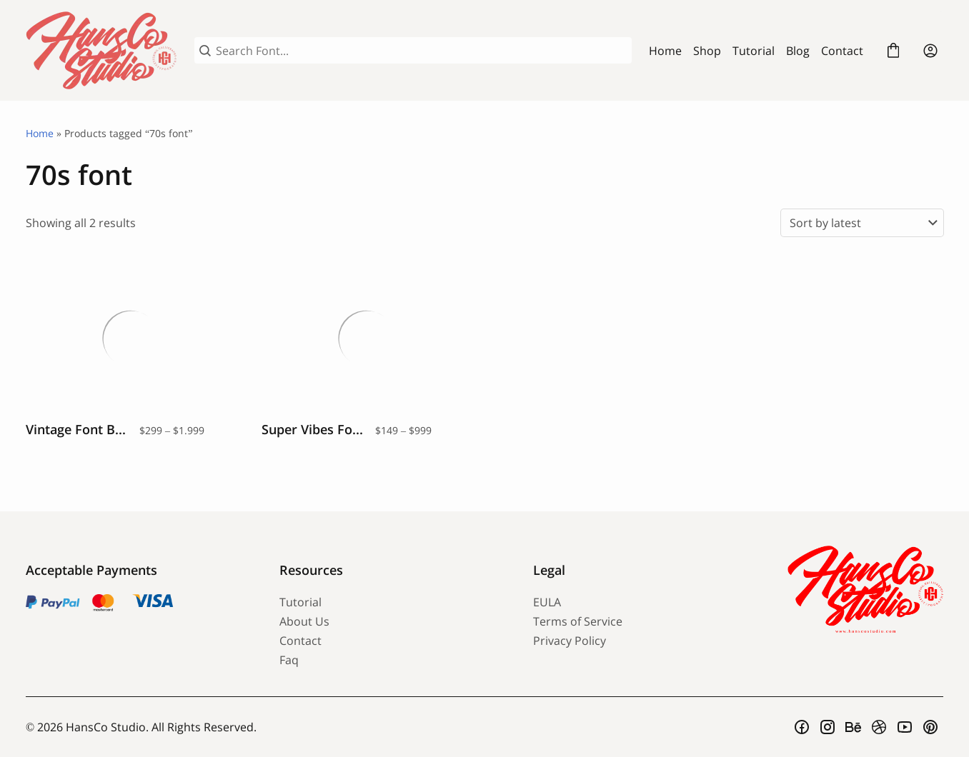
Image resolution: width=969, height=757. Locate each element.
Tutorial (753, 51)
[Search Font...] (421, 51)
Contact (842, 51)
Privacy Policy (569, 640)
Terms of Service (577, 621)
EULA (547, 602)
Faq (289, 660)
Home (665, 51)
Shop (707, 51)
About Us (304, 621)
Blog (798, 51)
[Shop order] (862, 222)
